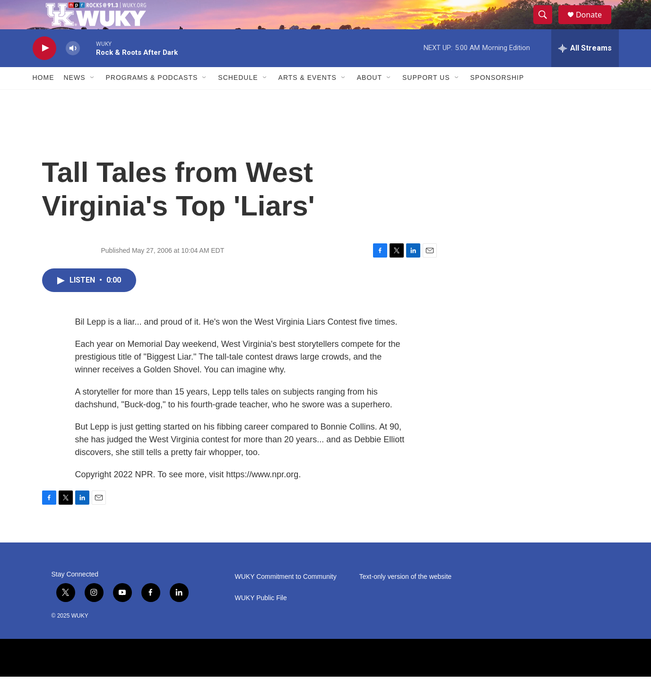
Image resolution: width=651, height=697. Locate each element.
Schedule (238, 98)
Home (43, 98)
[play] (44, 68)
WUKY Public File (261, 618)
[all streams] (585, 68)
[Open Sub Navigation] (92, 98)
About (369, 98)
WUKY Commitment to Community (286, 597)
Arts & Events (307, 98)
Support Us (426, 98)
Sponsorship (497, 98)
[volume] (73, 68)
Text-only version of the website (405, 597)
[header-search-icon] (547, 25)
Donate (594, 25)
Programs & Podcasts (152, 98)
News (75, 98)
